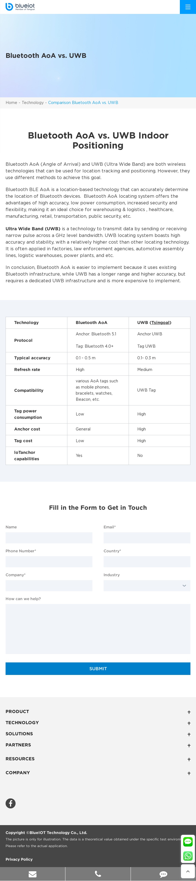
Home (11, 103)
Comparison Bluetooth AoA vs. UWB (83, 103)
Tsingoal (160, 322)
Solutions (98, 734)
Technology (33, 103)
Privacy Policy (19, 859)
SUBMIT (98, 668)
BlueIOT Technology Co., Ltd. (58, 832)
